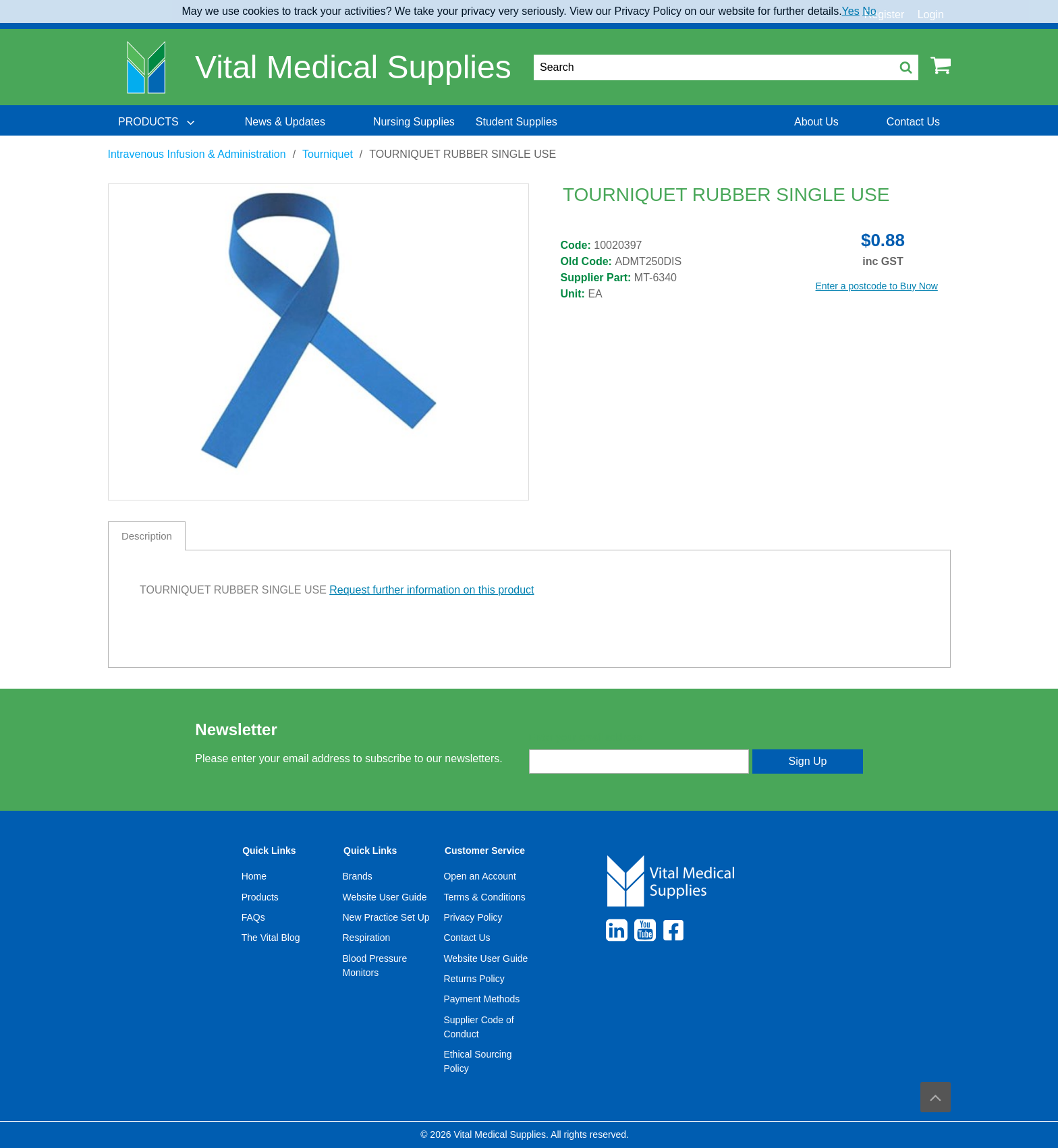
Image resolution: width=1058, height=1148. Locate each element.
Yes (851, 11)
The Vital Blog (271, 937)
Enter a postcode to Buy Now (877, 286)
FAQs (253, 917)
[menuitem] (158, 122)
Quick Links (269, 850)
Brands (357, 876)
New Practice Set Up (386, 917)
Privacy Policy (472, 917)
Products (260, 897)
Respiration (367, 937)
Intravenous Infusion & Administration (197, 154)
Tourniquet (327, 154)
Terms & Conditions (484, 897)
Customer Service (485, 850)
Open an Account (479, 876)
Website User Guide (385, 897)
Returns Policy (473, 978)
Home (254, 876)
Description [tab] (146, 536)
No (869, 11)
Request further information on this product (431, 590)
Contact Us (466, 937)
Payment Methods (481, 999)
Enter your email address (585, 737)
